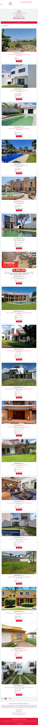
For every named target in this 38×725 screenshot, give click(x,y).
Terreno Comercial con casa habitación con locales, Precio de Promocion (19, 502)
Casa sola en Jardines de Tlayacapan (19, 239)
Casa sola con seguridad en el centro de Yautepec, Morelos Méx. (19, 426)
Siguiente (10, 698)
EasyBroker (21, 723)
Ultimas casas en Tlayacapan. (19, 202)
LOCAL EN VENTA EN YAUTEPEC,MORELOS (19, 650)
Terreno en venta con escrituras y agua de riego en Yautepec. (19, 54)
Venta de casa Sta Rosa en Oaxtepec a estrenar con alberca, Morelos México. (19, 388)
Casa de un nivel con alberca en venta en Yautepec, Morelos (19, 128)
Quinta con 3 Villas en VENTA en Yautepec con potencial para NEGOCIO (19, 312)
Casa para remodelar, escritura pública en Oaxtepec (19, 165)
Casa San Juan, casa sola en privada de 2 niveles (19, 464)
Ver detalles (19, 61)
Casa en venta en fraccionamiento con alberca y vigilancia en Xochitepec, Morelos (19, 687)
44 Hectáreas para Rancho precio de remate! (19, 277)
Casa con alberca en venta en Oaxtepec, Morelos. (19, 90)
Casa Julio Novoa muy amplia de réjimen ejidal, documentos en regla (19, 350)
